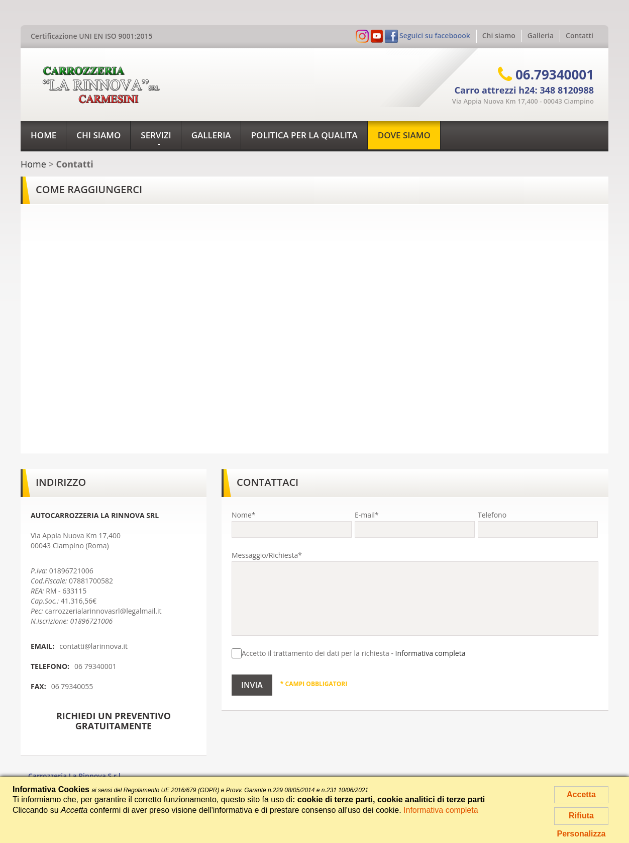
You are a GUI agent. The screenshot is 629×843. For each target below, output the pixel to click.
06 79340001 (95, 666)
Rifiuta (581, 815)
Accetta (581, 794)
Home (43, 135)
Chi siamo (498, 35)
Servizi (156, 138)
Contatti (579, 35)
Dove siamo (404, 135)
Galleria (541, 35)
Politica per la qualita (304, 135)
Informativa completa (430, 653)
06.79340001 (554, 74)
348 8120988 (567, 90)
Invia (252, 685)
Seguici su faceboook (434, 35)
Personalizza (581, 833)
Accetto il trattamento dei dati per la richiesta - (348, 653)
